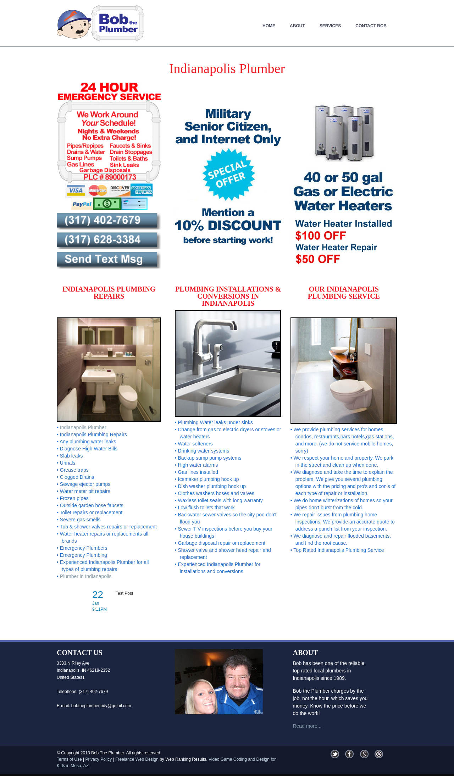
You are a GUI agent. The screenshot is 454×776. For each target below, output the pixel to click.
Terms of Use (69, 759)
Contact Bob (371, 25)
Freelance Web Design (137, 759)
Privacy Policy (98, 759)
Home (268, 25)
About (297, 25)
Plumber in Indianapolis (86, 576)
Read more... (307, 726)
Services (330, 25)
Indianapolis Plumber (83, 427)
